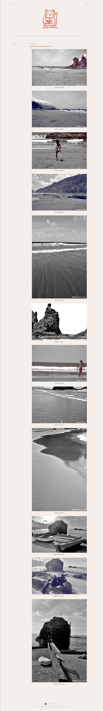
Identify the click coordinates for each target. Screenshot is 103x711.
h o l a (24, 36)
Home (20, 36)
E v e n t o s (56, 36)
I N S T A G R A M (65, 36)
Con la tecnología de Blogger (51, 704)
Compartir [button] (15, 43)
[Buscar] (88, 5)
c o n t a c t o (75, 36)
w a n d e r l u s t (41, 36)
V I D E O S (49, 36)
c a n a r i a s (31, 36)
